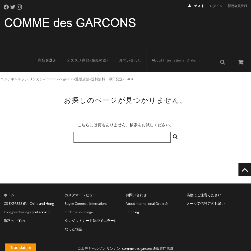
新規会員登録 (237, 6)
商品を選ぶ (52, 54)
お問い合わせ (135, 54)
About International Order (179, 54)
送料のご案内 (14, 213)
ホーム (9, 187)
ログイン (216, 6)
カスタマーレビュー (80, 187)
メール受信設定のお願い (205, 196)
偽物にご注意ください (203, 187)
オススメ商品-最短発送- (93, 54)
